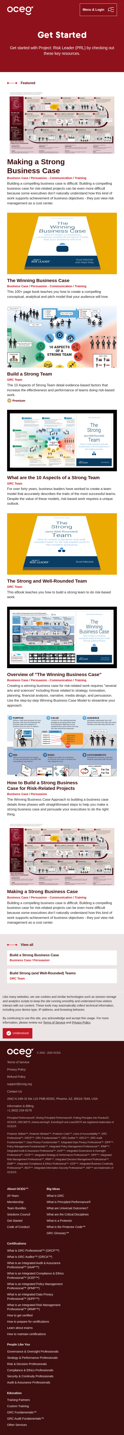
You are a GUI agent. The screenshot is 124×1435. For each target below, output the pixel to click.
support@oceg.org (19, 1084)
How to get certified (20, 1315)
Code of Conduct (18, 1227)
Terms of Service (54, 1022)
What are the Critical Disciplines (68, 1214)
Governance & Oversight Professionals (32, 1351)
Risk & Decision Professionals (27, 1364)
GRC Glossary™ (58, 1233)
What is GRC (55, 1195)
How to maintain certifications (26, 1334)
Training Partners (18, 1400)
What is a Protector (59, 1220)
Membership (15, 1202)
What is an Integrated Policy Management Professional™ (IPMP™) (34, 1286)
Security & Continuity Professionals (30, 1376)
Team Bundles (16, 1208)
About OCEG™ (17, 1189)
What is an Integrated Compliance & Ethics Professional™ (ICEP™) (35, 1275)
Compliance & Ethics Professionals (30, 1370)
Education (14, 1393)
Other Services (17, 1424)
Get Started (14, 1220)
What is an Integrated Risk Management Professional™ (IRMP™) (33, 1307)
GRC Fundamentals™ (22, 1412)
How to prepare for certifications (28, 1321)
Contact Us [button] (14, 1091)
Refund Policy (16, 1076)
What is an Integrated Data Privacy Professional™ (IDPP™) (30, 1296)
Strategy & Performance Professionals (32, 1357)
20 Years (13, 1195)
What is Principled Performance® (69, 1202)
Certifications (16, 1243)
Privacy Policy (81, 1022)
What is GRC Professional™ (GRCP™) (33, 1250)
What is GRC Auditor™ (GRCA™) (29, 1256)
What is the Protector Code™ (66, 1227)
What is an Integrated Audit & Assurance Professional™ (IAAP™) (34, 1265)
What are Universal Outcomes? (67, 1208)
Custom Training (18, 1406)
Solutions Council (18, 1214)
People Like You (18, 1344)
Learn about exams (20, 1327)
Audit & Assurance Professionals (28, 1382)
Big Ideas (53, 1189)
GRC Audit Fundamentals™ (25, 1418)
